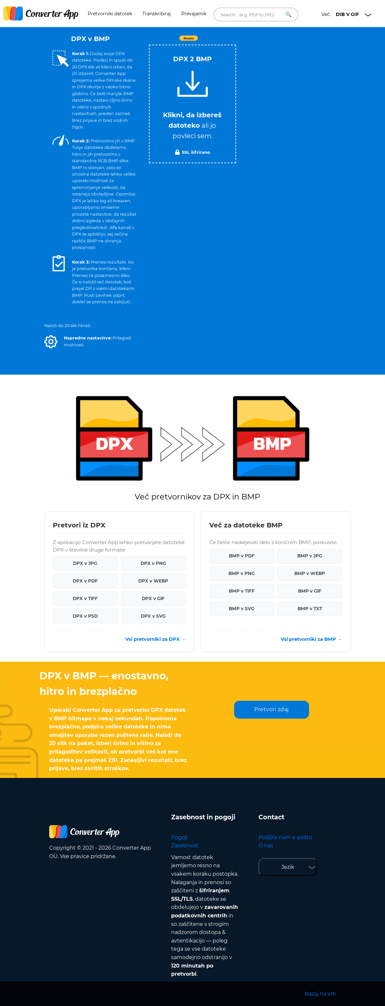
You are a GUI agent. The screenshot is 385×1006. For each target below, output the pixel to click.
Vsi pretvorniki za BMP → (311, 639)
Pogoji (179, 837)
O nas (266, 845)
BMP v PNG (242, 573)
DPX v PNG (153, 563)
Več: (340, 14)
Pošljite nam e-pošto (285, 837)
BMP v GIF (309, 591)
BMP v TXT (310, 608)
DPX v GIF (153, 598)
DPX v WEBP (153, 580)
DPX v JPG (85, 563)
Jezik (287, 867)
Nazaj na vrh (320, 994)
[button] (50, 341)
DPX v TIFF (85, 598)
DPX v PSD (85, 616)
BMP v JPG (309, 555)
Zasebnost (185, 845)
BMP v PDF (242, 555)
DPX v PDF (85, 580)
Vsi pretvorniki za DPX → (155, 639)
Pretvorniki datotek (110, 14)
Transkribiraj (156, 14)
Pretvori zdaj (271, 709)
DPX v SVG (153, 616)
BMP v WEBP (309, 573)
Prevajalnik (193, 14)
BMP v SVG (241, 608)
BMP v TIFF (242, 591)
